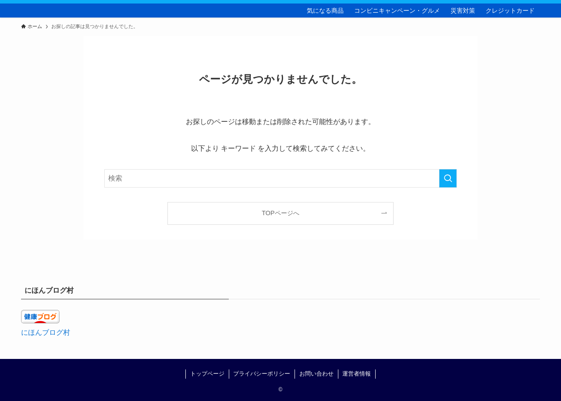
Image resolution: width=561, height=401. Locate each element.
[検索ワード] (280, 178)
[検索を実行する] (448, 178)
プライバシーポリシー (261, 373)
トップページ (207, 373)
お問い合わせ (316, 373)
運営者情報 (356, 373)
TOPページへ (280, 212)
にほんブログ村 (45, 332)
